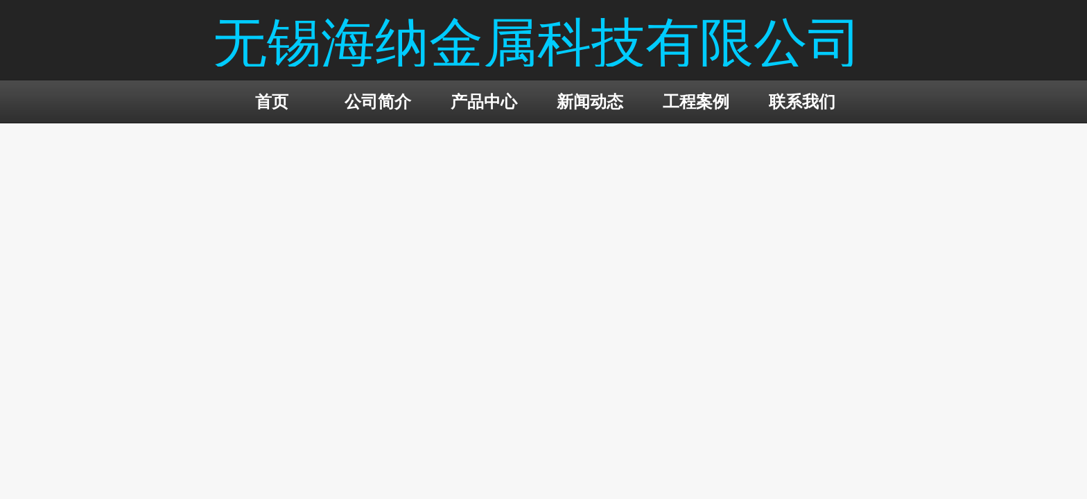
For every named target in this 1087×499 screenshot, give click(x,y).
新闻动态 (590, 101)
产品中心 (484, 101)
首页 (271, 101)
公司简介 (378, 101)
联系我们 (802, 101)
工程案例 (696, 101)
